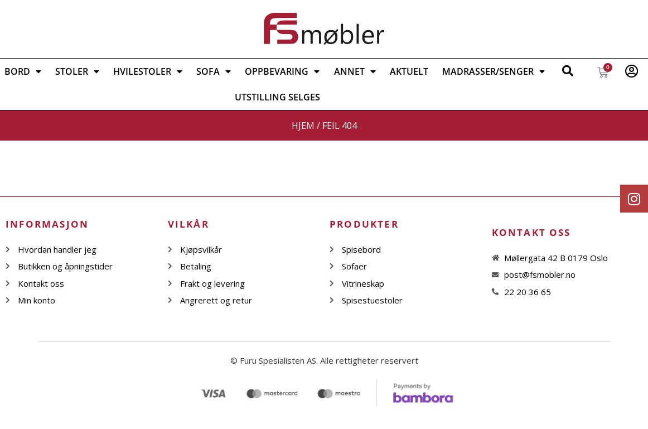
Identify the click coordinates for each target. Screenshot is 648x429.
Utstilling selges (277, 97)
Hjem (303, 125)
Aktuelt (409, 71)
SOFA (213, 71)
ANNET (355, 71)
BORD (22, 71)
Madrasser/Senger (493, 71)
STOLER (77, 71)
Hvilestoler (147, 71)
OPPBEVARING (282, 71)
